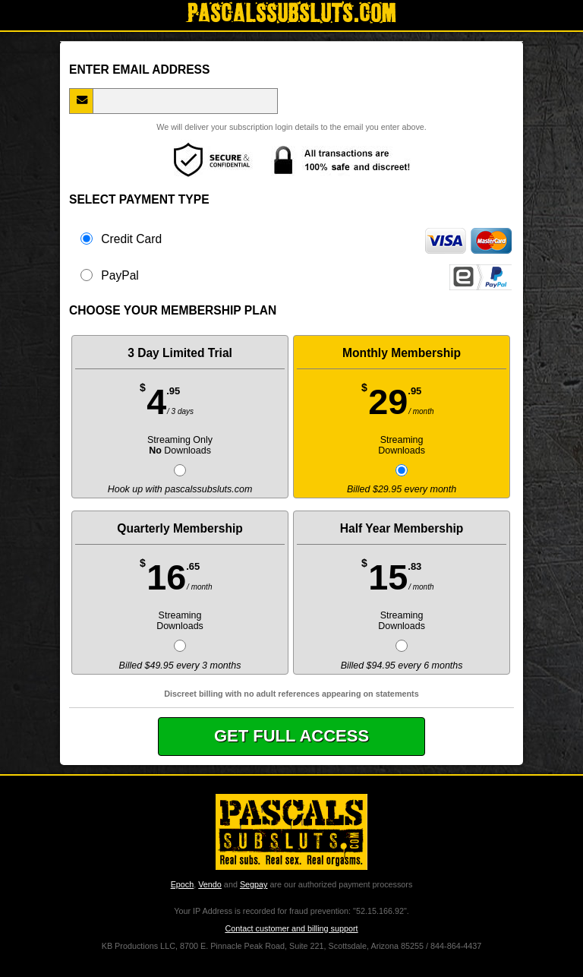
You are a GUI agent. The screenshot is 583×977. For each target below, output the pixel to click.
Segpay (254, 884)
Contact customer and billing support (291, 928)
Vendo (210, 884)
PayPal (296, 275)
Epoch (182, 884)
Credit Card (296, 238)
